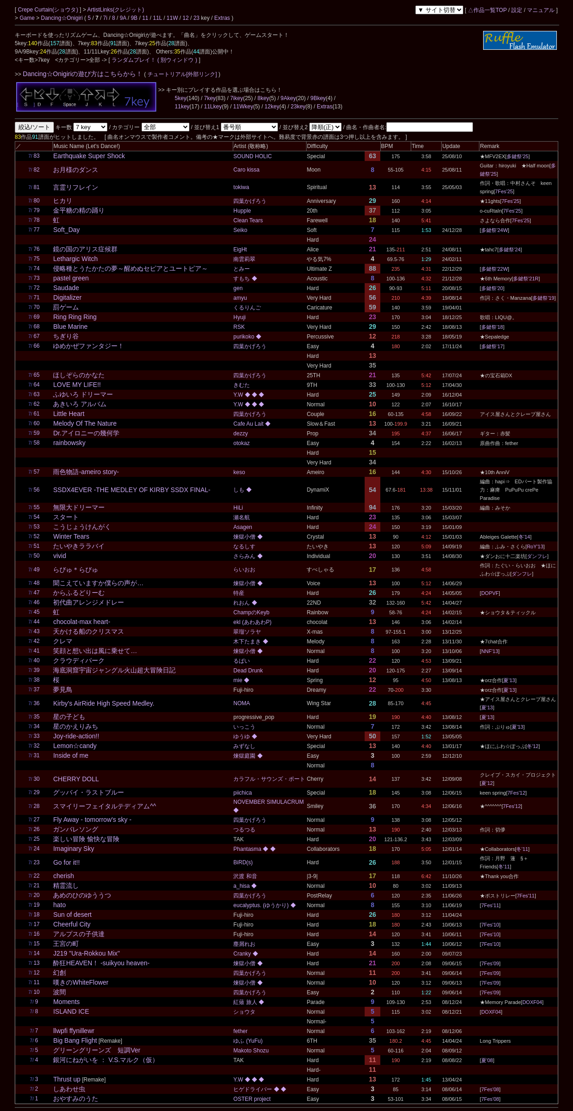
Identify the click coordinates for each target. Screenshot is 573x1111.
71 (37, 297)
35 (37, 716)
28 (37, 806)
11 (145, 18)
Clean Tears (248, 220)
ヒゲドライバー (253, 1089)
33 (37, 736)
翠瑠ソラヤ (247, 632)
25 (37, 839)
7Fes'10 (490, 924)
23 (196, 18)
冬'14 (524, 537)
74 (37, 268)
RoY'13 (535, 546)
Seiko (240, 230)
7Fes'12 (517, 793)
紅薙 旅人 (246, 1002)
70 (37, 307)
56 (37, 490)
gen (237, 288)
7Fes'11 (526, 895)
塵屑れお (244, 944)
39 (37, 670)
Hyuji (239, 317)
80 (37, 200)
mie (238, 680)
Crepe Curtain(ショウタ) (49, 9)
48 (37, 583)
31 (37, 755)
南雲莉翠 (244, 259)
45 (37, 612)
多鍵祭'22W (494, 269)
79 (37, 210)
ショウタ (244, 1012)
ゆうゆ (242, 736)
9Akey (288, 98)
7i (105, 18)
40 (37, 660)
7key (209, 98)
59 (37, 433)
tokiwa (241, 187)
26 (37, 829)
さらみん (245, 556)
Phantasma (248, 849)
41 (37, 651)
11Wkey (243, 106)
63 (37, 394)
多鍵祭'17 (492, 346)
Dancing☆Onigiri (62, 18)
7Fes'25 (504, 191)
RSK (239, 327)
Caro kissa (246, 169)
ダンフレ (537, 556)
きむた (241, 385)
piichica (242, 793)
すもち (242, 278)
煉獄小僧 (245, 537)
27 (37, 819)
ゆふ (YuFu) (247, 1041)
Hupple (242, 211)
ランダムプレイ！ (133, 60)
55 (37, 507)
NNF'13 (489, 651)
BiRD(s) (243, 862)
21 (37, 885)
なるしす (244, 546)
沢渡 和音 (245, 876)
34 (37, 726)
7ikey (236, 98)
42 (37, 641)
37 (37, 689)
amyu (240, 298)
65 (37, 375)
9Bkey (317, 98)
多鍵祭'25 (517, 156)
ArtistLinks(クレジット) (115, 9)
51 (37, 546)
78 (37, 220)
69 (37, 317)
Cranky (242, 954)
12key (272, 106)
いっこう (244, 727)
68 (37, 326)
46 (37, 602)
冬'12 (532, 746)
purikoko (244, 336)
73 (37, 278)
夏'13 (509, 680)
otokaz (241, 443)
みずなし (244, 746)
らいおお (244, 569)
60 (37, 423)
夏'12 (487, 783)
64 (37, 384)
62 (37, 404)
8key (263, 98)
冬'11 (522, 849)
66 (37, 346)
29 (37, 792)
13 (37, 963)
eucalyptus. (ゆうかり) (261, 905)
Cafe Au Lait (249, 424)
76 (37, 249)
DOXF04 (532, 1002)
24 (37, 848)
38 (37, 680)
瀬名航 (241, 517)
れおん (242, 603)
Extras (222, 18)
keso (239, 472)
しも (239, 490)
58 (37, 443)
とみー (241, 269)
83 (37, 156)
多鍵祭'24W (494, 230)
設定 (516, 10)
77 (37, 229)
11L (157, 18)
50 (37, 556)
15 (37, 943)
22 (37, 876)
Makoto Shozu (251, 1050)
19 (37, 905)
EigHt (240, 249)
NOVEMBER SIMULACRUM (268, 802)
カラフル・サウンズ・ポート (269, 779)
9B (134, 18)
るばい (241, 661)
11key (182, 106)
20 (37, 895)
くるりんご (247, 307)
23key (298, 106)
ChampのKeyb (251, 612)
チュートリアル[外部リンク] (182, 74)
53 (37, 526)
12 (186, 18)
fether (240, 1031)
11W (172, 18)
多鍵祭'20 (492, 288)
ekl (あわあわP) (252, 622)
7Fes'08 (490, 1089)
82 (37, 169)
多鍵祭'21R (525, 278)
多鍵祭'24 (509, 249)
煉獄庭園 (245, 756)
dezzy (240, 433)
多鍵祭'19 (543, 298)
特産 (238, 593)
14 (37, 953)
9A (123, 18)
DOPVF (490, 593)
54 (37, 517)
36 (37, 703)
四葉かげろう (249, 201)
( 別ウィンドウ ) (177, 60)
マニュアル (541, 10)
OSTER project (252, 1099)
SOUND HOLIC (252, 156)
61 (37, 413)
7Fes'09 (490, 963)
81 (37, 187)
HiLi (238, 508)
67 (37, 336)
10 (37, 992)
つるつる (244, 829)
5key (180, 98)
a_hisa (242, 886)
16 (37, 934)
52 (37, 536)
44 (37, 621)
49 (37, 569)
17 (37, 924)
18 (37, 914)
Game (27, 18)
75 (37, 258)
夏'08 (487, 1060)
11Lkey (213, 106)
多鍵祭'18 (492, 327)
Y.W (238, 395)
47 (37, 592)
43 (37, 631)
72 (37, 288)
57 (37, 472)
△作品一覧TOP (487, 10)
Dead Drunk (248, 670)
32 (37, 746)
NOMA (241, 703)
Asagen (242, 527)
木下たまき (247, 641)
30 (37, 779)
